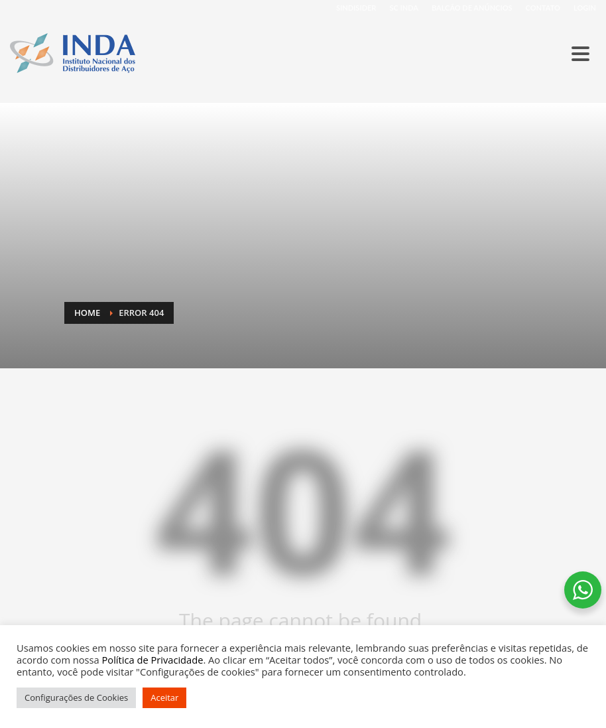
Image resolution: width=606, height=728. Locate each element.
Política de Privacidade (153, 659)
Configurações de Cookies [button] (76, 697)
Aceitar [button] (164, 697)
